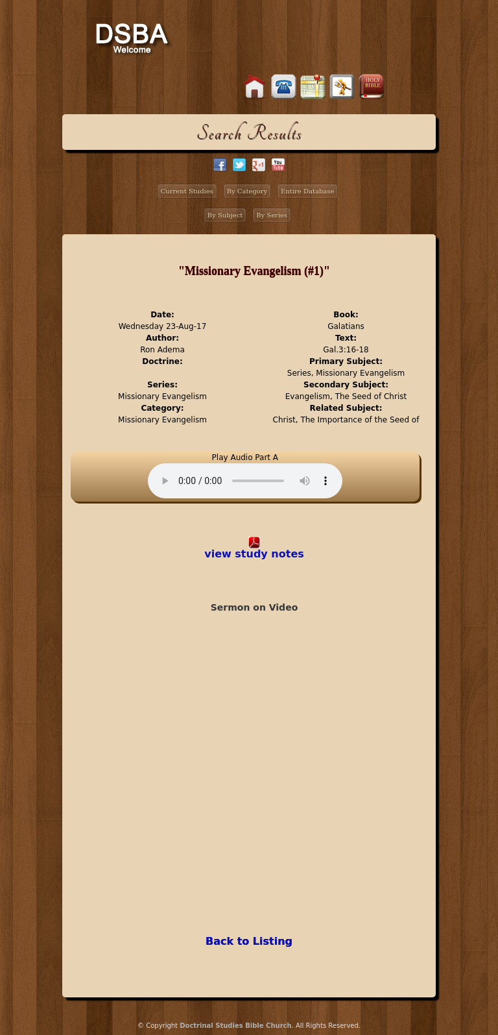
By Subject (225, 215)
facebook (220, 165)
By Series (271, 215)
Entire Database (307, 191)
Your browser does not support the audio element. (245, 480)
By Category (247, 191)
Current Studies (187, 191)
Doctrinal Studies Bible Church (235, 1025)
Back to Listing (249, 941)
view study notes (254, 554)
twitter (239, 165)
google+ (259, 165)
